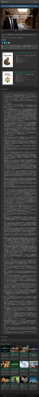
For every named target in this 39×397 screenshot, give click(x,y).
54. (2, 331)
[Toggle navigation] (35, 2)
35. (2, 244)
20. (2, 170)
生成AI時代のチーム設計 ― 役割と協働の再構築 (14, 354)
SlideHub (32, 395)
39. (2, 265)
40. (2, 270)
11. (2, 136)
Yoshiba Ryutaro (6, 46)
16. (2, 152)
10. (2, 135)
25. (2, 196)
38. (2, 260)
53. (2, 327)
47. (2, 300)
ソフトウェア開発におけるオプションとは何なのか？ (5, 369)
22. (2, 182)
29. (2, 215)
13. (2, 145)
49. (2, 312)
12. (2, 140)
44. (2, 289)
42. (2, 278)
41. (2, 275)
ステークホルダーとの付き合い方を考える (5, 384)
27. (2, 208)
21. (2, 178)
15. (2, 150)
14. (2, 148)
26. (2, 205)
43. (2, 283)
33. (2, 233)
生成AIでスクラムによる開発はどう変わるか (33, 354)
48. (2, 307)
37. (2, 258)
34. (2, 237)
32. (2, 227)
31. (2, 222)
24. (2, 189)
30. (2, 216)
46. (2, 296)
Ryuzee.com (5, 1)
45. (2, 294)
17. (2, 154)
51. (2, 320)
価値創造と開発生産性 (33, 368)
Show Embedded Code (16, 48)
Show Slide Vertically (6, 48)
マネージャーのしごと (33, 384)
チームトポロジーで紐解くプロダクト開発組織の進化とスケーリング (14, 369)
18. (2, 159)
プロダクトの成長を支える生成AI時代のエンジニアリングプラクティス (24, 354)
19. (2, 164)
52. (2, 325)
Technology (21, 46)
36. (2, 254)
